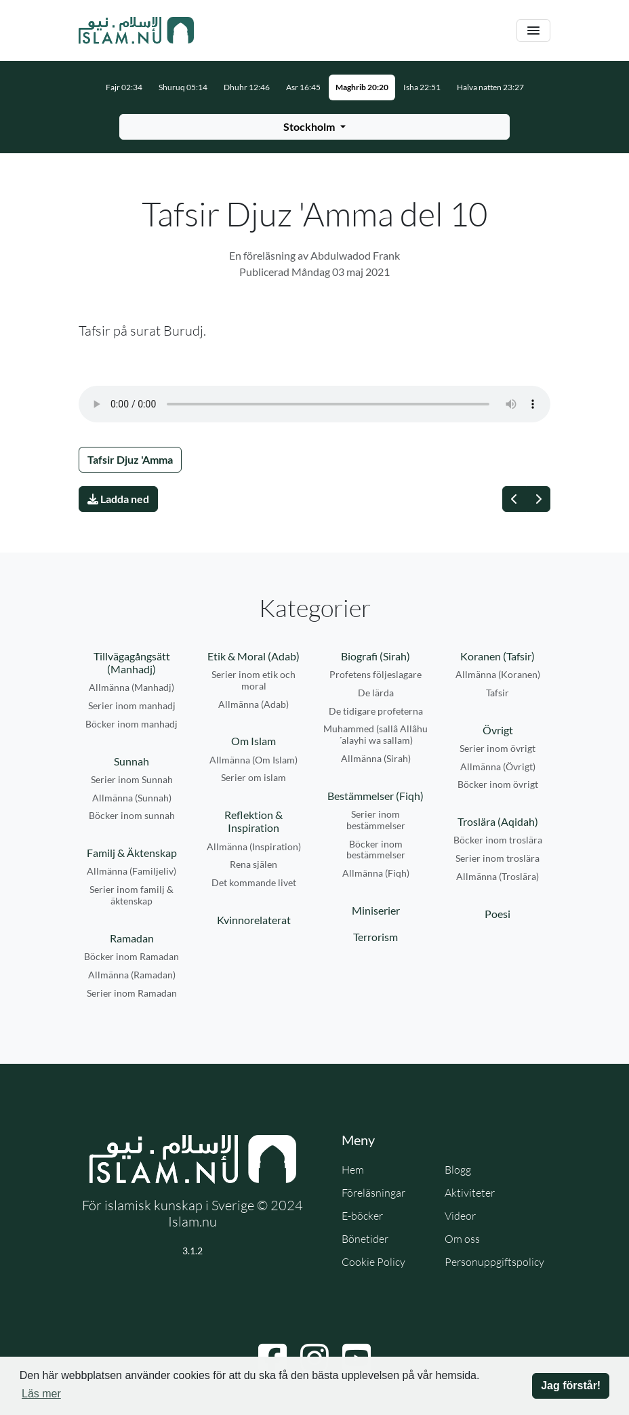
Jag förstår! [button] (571, 1385)
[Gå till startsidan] (136, 30)
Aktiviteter (470, 1192)
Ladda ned (118, 498)
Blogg (458, 1169)
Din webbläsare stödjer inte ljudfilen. (314, 404)
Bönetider (365, 1238)
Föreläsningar (373, 1192)
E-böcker (362, 1215)
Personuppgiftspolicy (494, 1262)
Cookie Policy (373, 1262)
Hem (353, 1169)
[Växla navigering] (533, 31)
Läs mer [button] (41, 1393)
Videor (460, 1215)
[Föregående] (514, 499)
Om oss (462, 1238)
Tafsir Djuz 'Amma (130, 459)
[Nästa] (538, 499)
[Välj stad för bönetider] (314, 127)
